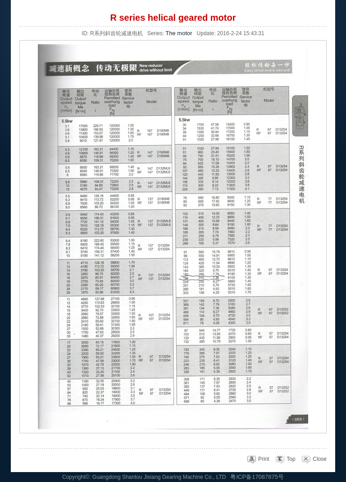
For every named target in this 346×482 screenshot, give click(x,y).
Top (285, 459)
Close (314, 459)
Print (258, 459)
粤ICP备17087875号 (257, 476)
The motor (178, 33)
